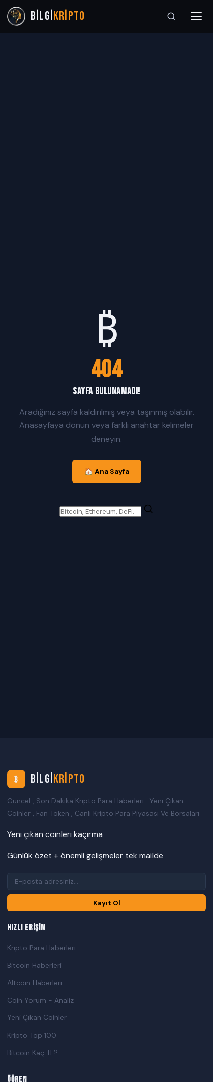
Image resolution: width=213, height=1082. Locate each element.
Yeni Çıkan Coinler (37, 1017)
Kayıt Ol (106, 903)
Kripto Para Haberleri (41, 947)
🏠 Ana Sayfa (106, 471)
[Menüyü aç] (196, 16)
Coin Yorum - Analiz (40, 1000)
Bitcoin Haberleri (34, 965)
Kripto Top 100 (31, 1035)
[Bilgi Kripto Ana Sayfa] (46, 16)
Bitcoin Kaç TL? (32, 1052)
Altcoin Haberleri (34, 982)
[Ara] (171, 16)
